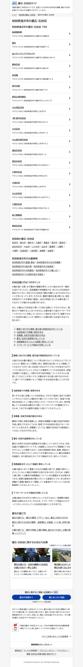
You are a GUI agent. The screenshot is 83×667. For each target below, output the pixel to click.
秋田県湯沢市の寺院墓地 (23, 270)
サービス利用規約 (30, 650)
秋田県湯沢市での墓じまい (47, 270)
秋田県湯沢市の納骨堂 (43, 266)
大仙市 (27, 247)
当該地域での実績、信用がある (30, 332)
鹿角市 (62, 243)
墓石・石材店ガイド (24, 3)
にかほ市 (36, 247)
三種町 (60, 247)
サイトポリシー (62, 650)
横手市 (31, 243)
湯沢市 (54, 243)
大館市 (39, 243)
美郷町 (43, 251)
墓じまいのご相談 (56, 597)
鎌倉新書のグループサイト (40, 644)
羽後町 (50, 251)
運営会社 (18, 650)
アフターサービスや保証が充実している (34, 345)
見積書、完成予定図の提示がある (31, 335)
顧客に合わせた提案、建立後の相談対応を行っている (40, 329)
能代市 (23, 243)
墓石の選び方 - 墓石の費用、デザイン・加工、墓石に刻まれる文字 (40, 518)
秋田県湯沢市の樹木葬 (22, 266)
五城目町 (24, 251)
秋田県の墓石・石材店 (27, 15)
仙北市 (44, 247)
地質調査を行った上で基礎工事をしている (35, 342)
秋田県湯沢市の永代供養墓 (48, 262)
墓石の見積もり (26, 597)
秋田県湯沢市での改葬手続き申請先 (27, 274)
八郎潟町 (34, 251)
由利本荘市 (17, 247)
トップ (14, 15)
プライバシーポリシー (47, 650)
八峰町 (15, 251)
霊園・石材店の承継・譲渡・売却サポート (41, 654)
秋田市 (15, 243)
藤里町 (52, 247)
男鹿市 (46, 243)
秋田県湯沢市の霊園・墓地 (23, 262)
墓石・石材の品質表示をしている (31, 338)
